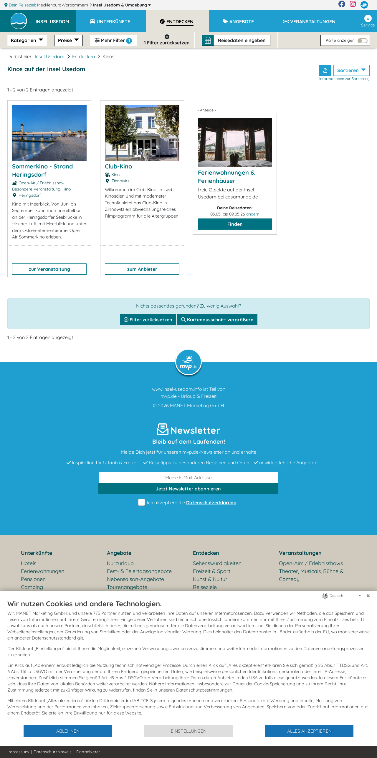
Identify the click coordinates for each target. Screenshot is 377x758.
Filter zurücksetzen (148, 320)
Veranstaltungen (300, 553)
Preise (65, 40)
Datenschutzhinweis (53, 751)
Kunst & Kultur (210, 579)
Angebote (119, 553)
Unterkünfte (36, 553)
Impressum (18, 751)
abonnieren (188, 488)
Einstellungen (188, 731)
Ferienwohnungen (42, 571)
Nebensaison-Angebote (135, 579)
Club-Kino (118, 166)
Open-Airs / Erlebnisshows (311, 563)
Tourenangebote (127, 587)
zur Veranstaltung (49, 269)
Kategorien (24, 40)
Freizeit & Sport (211, 571)
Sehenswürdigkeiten (217, 563)
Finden (235, 224)
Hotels (28, 563)
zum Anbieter (142, 269)
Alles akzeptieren (309, 731)
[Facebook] (341, 5)
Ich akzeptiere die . (188, 502)
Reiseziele (205, 587)
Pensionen (33, 579)
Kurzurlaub (120, 563)
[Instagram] (353, 5)
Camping (32, 587)
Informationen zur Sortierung (344, 78)
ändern (252, 214)
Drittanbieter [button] (88, 751)
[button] (56, 18)
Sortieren (348, 70)
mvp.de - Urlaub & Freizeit (188, 396)
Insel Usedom (122, 5)
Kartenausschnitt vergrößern (217, 320)
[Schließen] (368, 595)
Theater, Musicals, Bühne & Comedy (311, 575)
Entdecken (83, 56)
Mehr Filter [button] (113, 40)
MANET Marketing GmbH (197, 405)
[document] (188, 662)
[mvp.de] (364, 5)
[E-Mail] (188, 477)
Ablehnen (68, 731)
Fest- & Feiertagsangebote (139, 571)
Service (368, 21)
